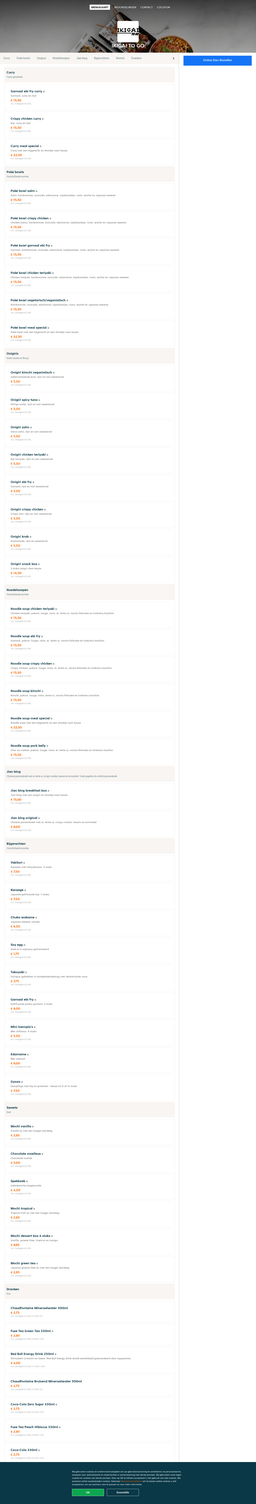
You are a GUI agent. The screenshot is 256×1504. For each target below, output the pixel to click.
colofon (163, 7)
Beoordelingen (125, 7)
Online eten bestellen (217, 60)
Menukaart (99, 7)
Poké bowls (23, 58)
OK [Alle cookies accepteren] (88, 1492)
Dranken (136, 58)
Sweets (120, 58)
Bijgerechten (101, 58)
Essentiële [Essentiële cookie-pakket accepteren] (123, 1492)
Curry (6, 58)
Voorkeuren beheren (131, 1481)
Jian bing (81, 58)
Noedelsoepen (61, 58)
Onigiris (41, 58)
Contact (146, 7)
